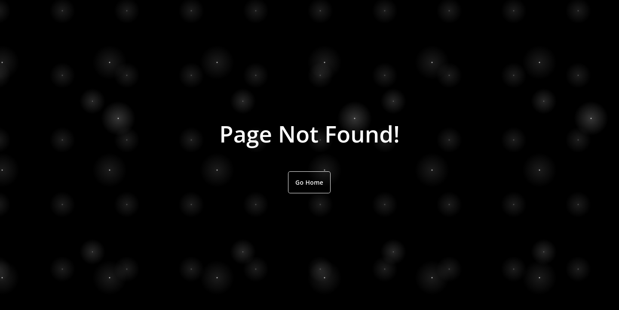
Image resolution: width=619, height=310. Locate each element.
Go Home (309, 182)
